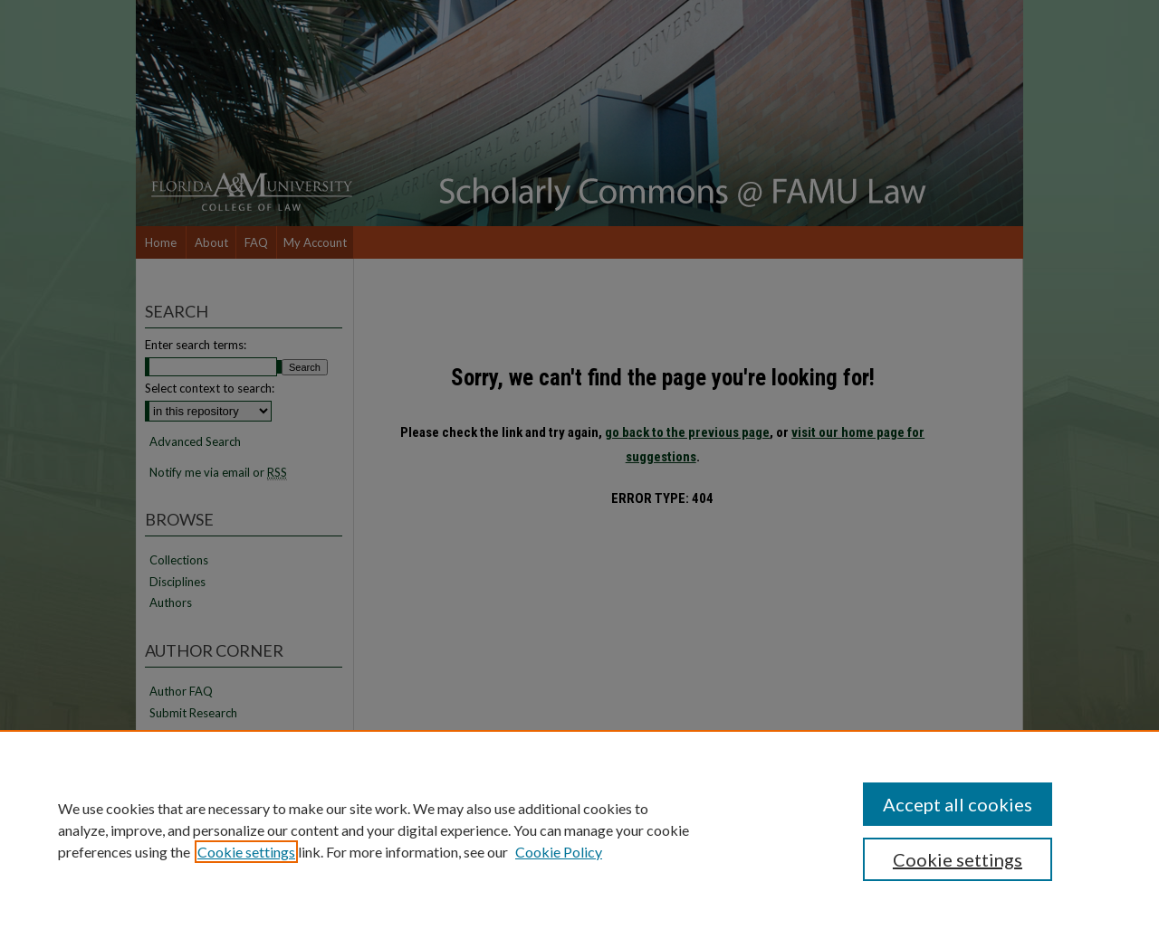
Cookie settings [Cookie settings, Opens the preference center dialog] (957, 859)
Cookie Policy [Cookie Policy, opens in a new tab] (558, 851)
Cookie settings (246, 851)
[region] (579, 829)
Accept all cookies (957, 804)
